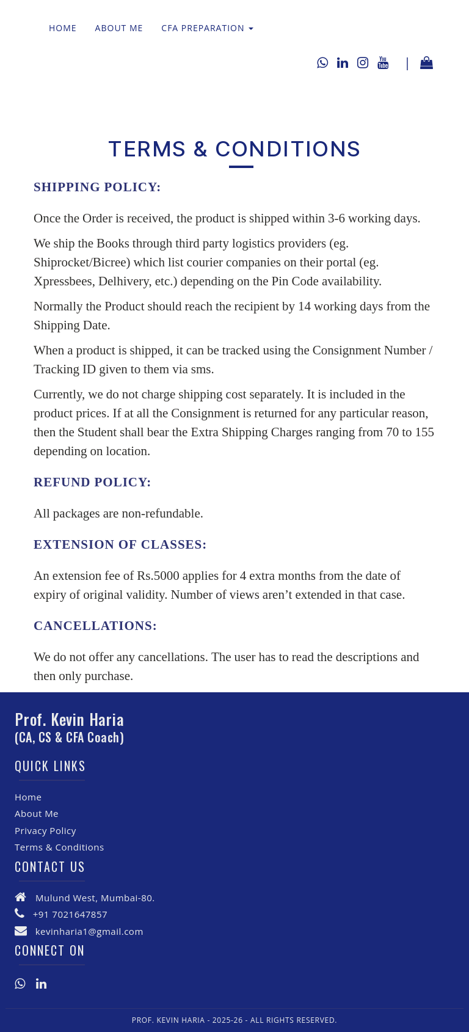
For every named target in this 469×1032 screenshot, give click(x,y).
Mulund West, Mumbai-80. (95, 897)
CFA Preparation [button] (207, 28)
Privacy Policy (45, 830)
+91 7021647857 (70, 914)
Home (63, 28)
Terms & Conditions (59, 847)
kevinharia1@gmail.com (89, 931)
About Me (119, 28)
